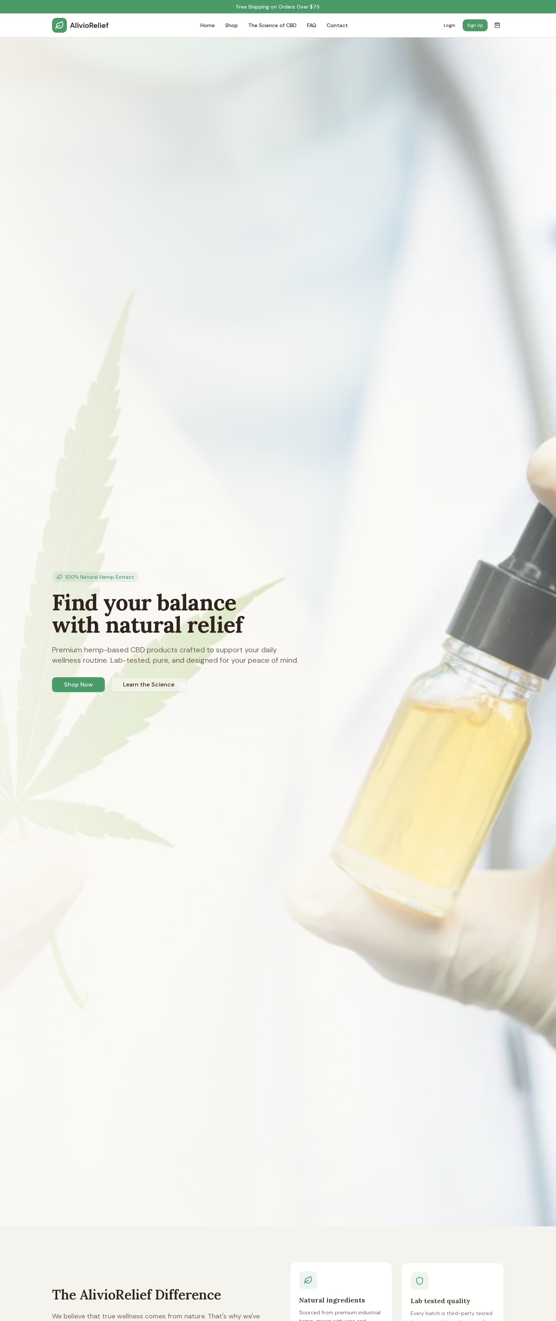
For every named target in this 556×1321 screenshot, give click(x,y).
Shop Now (78, 684)
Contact (337, 25)
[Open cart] (497, 25)
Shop (231, 25)
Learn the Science (148, 684)
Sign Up (475, 25)
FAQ (311, 25)
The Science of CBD (272, 25)
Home (207, 25)
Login (449, 25)
